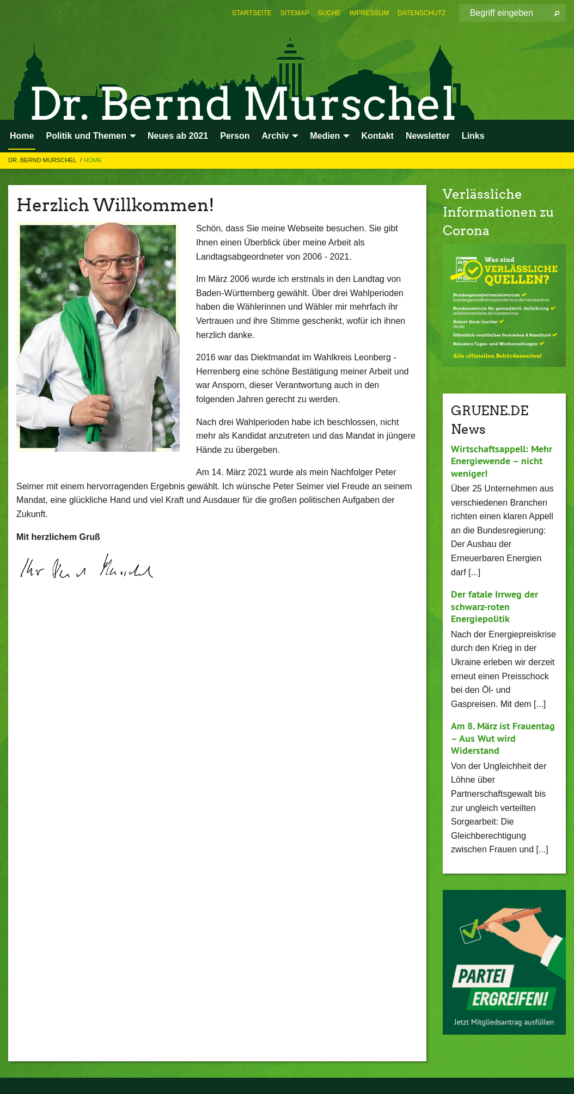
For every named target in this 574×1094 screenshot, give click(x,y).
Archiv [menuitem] (275, 135)
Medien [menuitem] (325, 135)
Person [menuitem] (234, 135)
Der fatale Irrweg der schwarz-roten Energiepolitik (494, 606)
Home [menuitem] (22, 135)
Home (93, 160)
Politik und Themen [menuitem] (86, 135)
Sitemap (294, 13)
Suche (329, 13)
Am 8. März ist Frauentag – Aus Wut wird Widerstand (503, 738)
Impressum (369, 13)
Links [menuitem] (473, 135)
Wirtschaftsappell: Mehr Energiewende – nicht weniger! (501, 461)
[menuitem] (252, 13)
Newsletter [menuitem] (428, 135)
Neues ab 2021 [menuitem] (178, 135)
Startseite (252, 13)
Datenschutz (421, 13)
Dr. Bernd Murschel (43, 160)
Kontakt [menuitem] (377, 135)
